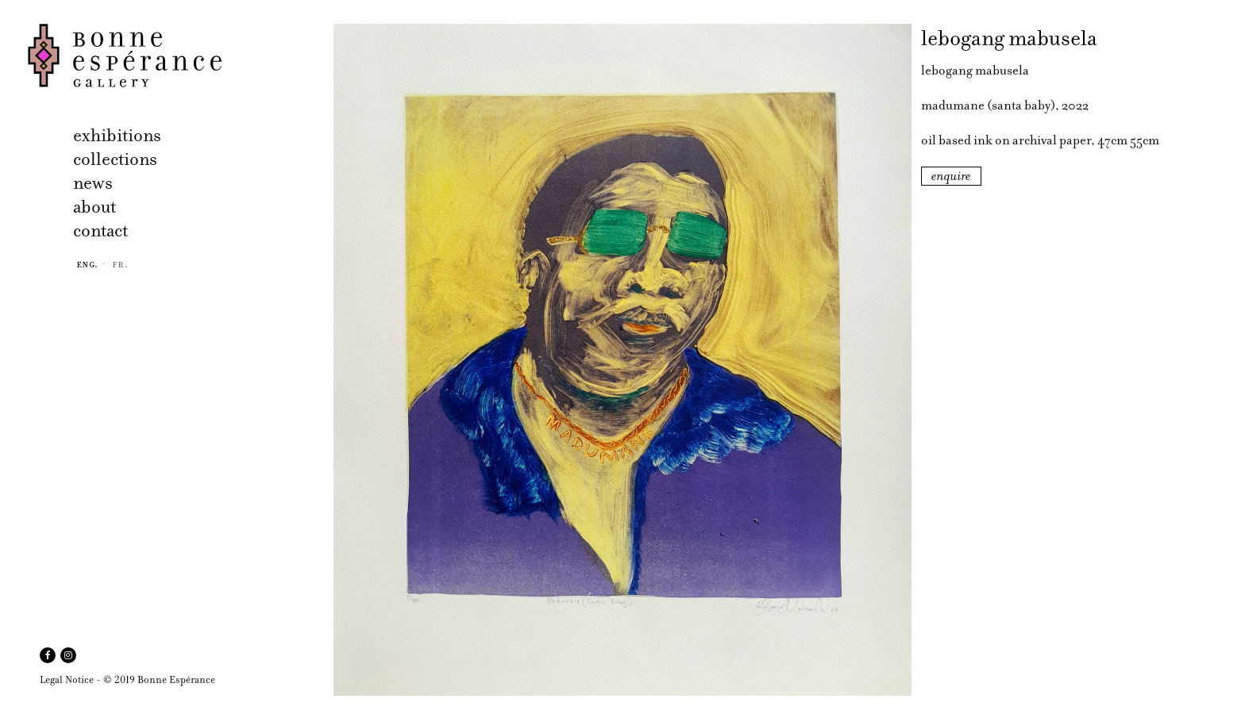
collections (115, 159)
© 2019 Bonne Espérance (159, 679)
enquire (951, 176)
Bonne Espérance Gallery (176, 55)
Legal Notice (67, 679)
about (94, 206)
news (93, 183)
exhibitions (117, 135)
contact (100, 230)
